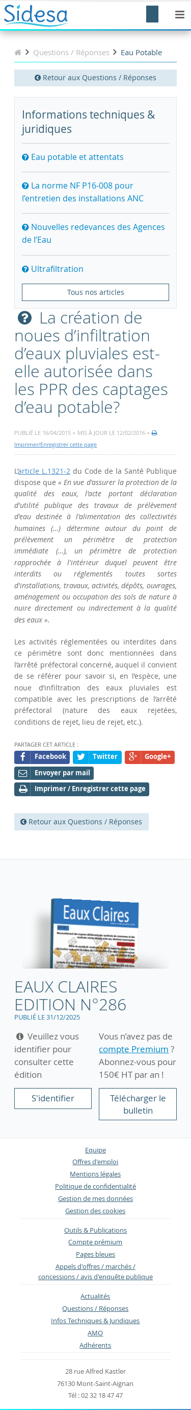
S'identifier (53, 1098)
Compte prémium (95, 1242)
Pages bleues (95, 1254)
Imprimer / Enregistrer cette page (82, 789)
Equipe (95, 1150)
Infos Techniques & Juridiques (95, 1320)
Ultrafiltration (53, 268)
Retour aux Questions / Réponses (95, 77)
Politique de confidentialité (95, 1186)
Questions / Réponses (95, 1308)
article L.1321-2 (44, 471)
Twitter (97, 757)
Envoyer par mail (54, 773)
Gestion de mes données (95, 1198)
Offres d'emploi (95, 1162)
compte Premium (134, 1049)
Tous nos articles (95, 292)
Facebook (42, 757)
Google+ (149, 757)
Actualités (95, 1296)
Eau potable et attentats (73, 157)
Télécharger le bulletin (138, 1104)
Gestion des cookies (95, 1211)
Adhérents (95, 1345)
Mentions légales (95, 1174)
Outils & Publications (95, 1230)
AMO (95, 1333)
